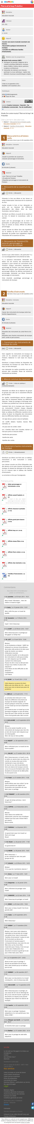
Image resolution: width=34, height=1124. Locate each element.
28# (5, 1020)
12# (5, 794)
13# (5, 807)
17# (5, 863)
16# (5, 850)
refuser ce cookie (25, 1122)
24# (5, 958)
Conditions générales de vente (13, 1098)
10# (5, 753)
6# (4, 679)
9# (4, 740)
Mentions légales (9, 1090)
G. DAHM (4, 33)
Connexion (7, 1108)
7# (4, 694)
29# (5, 1030)
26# (5, 985)
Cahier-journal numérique (12, 1076)
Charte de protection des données (14, 1094)
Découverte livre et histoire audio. (20, 122)
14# (5, 827)
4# (4, 629)
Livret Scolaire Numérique (12, 1074)
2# (4, 607)
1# (4, 596)
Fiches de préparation (10, 1078)
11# (5, 777)
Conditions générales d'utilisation (14, 1092)
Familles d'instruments (17, 126)
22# (5, 915)
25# (5, 972)
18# (5, 874)
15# (5, 842)
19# (5, 883)
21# (5, 904)
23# (5, 925)
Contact (6, 1055)
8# (4, 720)
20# (5, 895)
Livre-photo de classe (10, 1080)
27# (5, 1005)
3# (4, 618)
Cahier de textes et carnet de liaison (15, 1072)
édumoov (6, 1059)
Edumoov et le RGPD (10, 1096)
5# (4, 639)
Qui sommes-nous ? (10, 1057)
